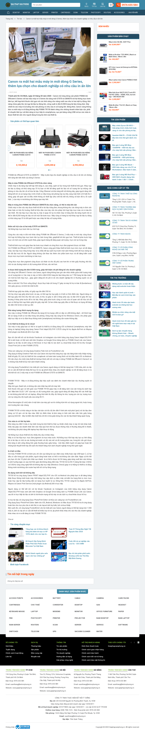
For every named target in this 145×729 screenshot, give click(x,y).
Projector (79, 618)
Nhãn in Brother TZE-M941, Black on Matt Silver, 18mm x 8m (122, 56)
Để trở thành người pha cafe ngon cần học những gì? (37, 554)
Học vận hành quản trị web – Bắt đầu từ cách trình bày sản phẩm (123, 295)
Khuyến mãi (133, 13)
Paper (120, 611)
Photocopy (96, 12)
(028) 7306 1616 (66, 710)
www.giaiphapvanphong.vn (22, 688)
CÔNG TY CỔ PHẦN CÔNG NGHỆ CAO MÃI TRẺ (122, 248)
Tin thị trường (61, 650)
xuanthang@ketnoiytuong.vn (20, 684)
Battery (56, 598)
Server (45, 12)
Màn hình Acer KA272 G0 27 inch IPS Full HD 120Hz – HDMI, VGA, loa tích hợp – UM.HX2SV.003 (122, 94)
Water (99, 631)
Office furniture (104, 611)
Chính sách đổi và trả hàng (92, 657)
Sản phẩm (35, 650)
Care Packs (123, 598)
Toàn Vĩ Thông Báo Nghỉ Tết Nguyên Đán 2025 (80, 530)
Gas (98, 605)
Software (122, 625)
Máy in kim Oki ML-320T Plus (120, 42)
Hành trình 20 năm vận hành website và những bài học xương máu (123, 304)
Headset (121, 605)
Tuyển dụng (10, 650)
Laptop (36, 12)
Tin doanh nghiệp (63, 653)
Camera (100, 598)
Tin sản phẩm (61, 646)
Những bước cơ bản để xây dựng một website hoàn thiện (123, 285)
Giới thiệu (9, 646)
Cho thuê (35, 605)
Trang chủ (9, 19)
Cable (77, 598)
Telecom (84, 12)
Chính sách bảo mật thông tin (93, 660)
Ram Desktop (102, 618)
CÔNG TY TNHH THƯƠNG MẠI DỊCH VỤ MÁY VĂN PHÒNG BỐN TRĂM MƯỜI (124, 209)
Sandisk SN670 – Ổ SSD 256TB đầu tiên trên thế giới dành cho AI (124, 137)
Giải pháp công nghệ (64, 660)
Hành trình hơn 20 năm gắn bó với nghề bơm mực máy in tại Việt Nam (124, 323)
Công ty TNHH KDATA (121, 234)
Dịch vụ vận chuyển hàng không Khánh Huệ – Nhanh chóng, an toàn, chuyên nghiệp (124, 333)
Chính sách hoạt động (14, 653)
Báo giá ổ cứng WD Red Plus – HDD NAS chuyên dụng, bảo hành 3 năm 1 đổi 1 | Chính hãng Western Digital (124, 177)
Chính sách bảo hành (90, 653)
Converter (57, 605)
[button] (48, 170)
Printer (54, 12)
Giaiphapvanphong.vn (116, 646)
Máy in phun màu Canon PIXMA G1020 (123, 80)
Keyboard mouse (16, 611)
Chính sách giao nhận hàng (93, 650)
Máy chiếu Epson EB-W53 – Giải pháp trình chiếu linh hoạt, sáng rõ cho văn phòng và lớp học (124, 128)
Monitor (26, 12)
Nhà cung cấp (36, 653)
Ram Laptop (123, 618)
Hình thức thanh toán (90, 646)
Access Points (15, 598)
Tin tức (19, 19)
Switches (13, 631)
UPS (54, 631)
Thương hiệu (36, 646)
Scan (75, 12)
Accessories (119, 12)
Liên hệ (8, 657)
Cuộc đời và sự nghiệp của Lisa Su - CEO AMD (79, 542)
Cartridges (65, 12)
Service (100, 625)
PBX (10, 618)
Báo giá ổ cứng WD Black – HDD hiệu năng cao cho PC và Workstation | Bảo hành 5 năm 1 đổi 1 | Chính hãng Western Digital (124, 167)
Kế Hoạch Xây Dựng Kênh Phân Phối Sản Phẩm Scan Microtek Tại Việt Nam (36, 543)
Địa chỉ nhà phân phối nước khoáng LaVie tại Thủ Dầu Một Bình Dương (79, 555)
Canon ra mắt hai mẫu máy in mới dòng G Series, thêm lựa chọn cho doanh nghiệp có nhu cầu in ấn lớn (64, 19)
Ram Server (14, 625)
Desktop (16, 12)
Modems (56, 611)
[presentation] (9, 148)
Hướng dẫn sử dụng (64, 657)
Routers (107, 12)
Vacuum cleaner (82, 631)
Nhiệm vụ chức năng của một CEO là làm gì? (123, 313)
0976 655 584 (95, 710)
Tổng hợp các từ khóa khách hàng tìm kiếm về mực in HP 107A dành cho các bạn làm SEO (37, 531)
